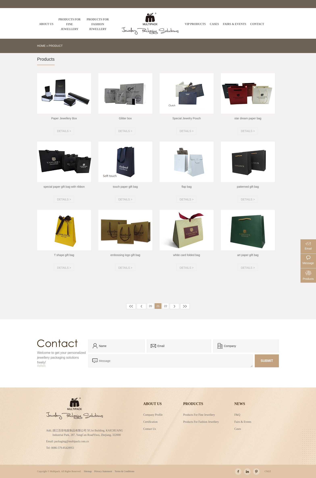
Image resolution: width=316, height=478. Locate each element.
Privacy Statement (103, 471)
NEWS (239, 404)
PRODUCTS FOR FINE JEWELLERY (69, 24)
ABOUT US (46, 24)
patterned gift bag (248, 186)
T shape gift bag (64, 255)
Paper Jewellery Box (64, 118)
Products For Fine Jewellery (199, 414)
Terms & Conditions (124, 471)
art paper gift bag (248, 255)
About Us (152, 404)
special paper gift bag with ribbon (64, 186)
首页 (131, 306)
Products (193, 404)
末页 (185, 306)
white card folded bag (186, 255)
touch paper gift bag (125, 186)
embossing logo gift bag (125, 255)
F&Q (237, 414)
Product (56, 45)
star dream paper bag (247, 118)
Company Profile (153, 414)
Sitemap (88, 471)
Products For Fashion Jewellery (201, 421)
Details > (64, 131)
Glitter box (125, 118)
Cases (237, 428)
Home (41, 45)
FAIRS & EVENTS (234, 24)
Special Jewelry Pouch (186, 118)
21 (158, 306)
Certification (150, 421)
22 (165, 306)
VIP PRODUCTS (195, 24)
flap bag (187, 186)
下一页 (174, 306)
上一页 (141, 306)
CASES (214, 24)
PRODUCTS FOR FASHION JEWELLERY (98, 24)
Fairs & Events (242, 421)
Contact (257, 24)
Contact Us (149, 428)
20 (150, 306)
